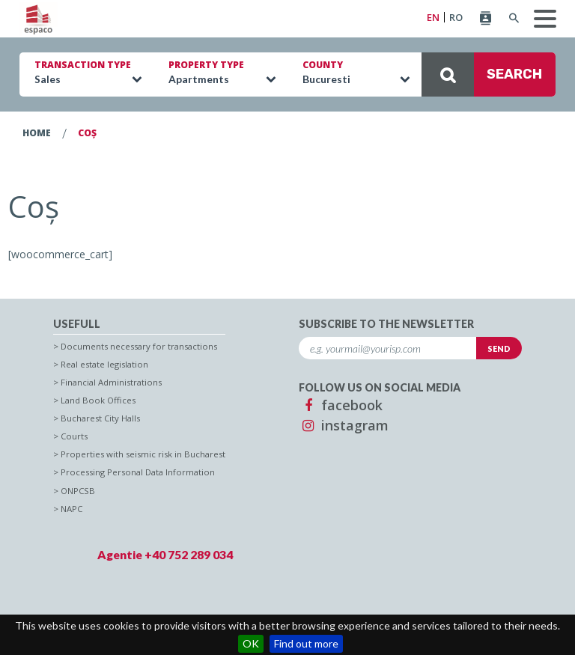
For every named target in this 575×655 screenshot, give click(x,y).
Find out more (306, 643)
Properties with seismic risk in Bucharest (143, 454)
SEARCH (482, 74)
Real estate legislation (104, 364)
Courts (74, 436)
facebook (341, 405)
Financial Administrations (111, 382)
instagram (344, 425)
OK (251, 643)
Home (36, 133)
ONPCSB (78, 490)
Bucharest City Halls (100, 418)
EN (433, 17)
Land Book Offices (98, 400)
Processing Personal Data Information (138, 472)
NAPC (71, 508)
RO (456, 17)
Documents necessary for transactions (139, 346)
